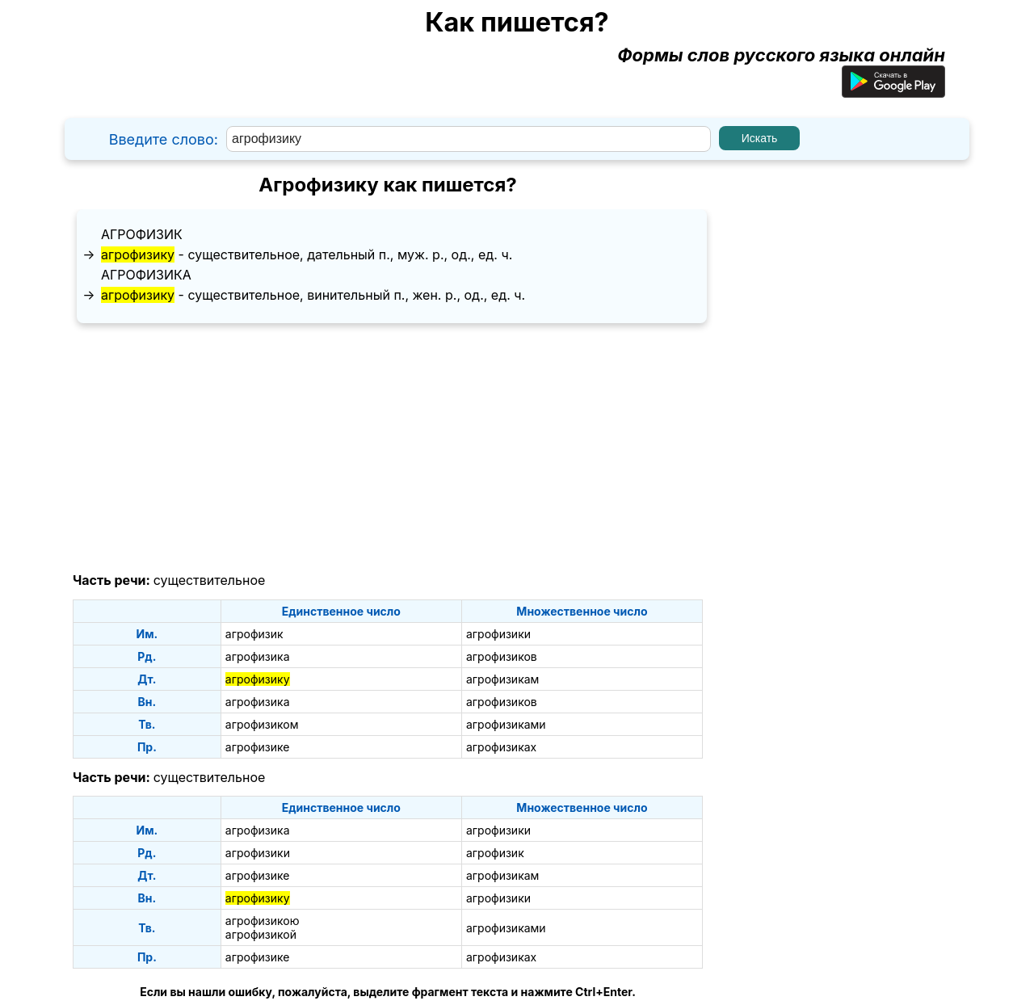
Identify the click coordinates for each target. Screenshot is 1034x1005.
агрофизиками (506, 724)
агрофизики (498, 634)
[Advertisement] (388, 448)
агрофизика (146, 275)
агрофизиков (501, 656)
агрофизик (142, 234)
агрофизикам (502, 679)
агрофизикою (262, 920)
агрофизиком (262, 724)
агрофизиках (501, 747)
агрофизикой (260, 934)
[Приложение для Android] (893, 91)
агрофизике (257, 747)
